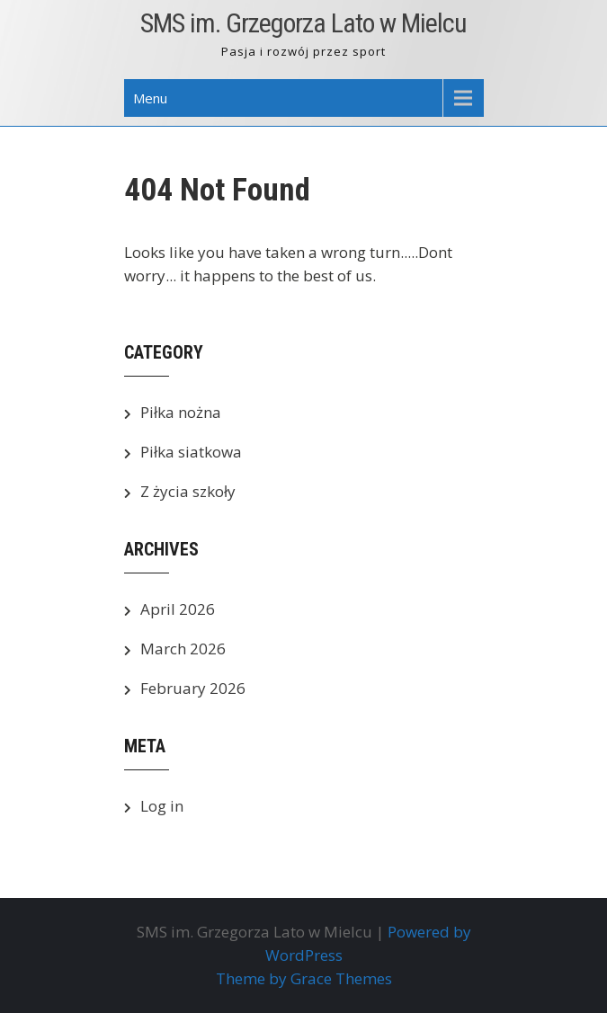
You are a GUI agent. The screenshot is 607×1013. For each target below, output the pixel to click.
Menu (150, 98)
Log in (161, 805)
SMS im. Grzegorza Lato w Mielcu (303, 23)
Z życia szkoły (188, 491)
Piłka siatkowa (191, 451)
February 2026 (192, 688)
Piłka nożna (180, 412)
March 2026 (183, 648)
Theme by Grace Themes (304, 978)
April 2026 (177, 609)
